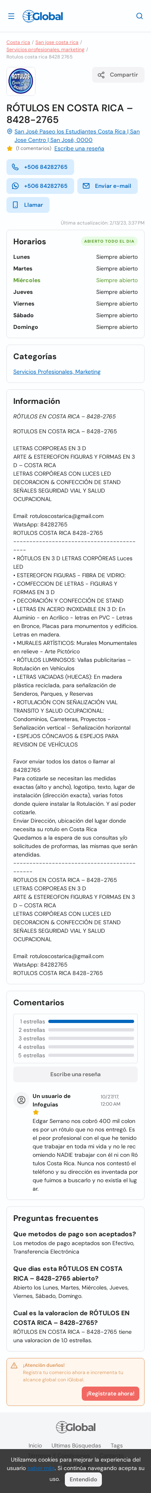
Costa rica (18, 42)
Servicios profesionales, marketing (45, 49)
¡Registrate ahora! (110, 1393)
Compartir (117, 75)
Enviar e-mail (106, 186)
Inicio (35, 1445)
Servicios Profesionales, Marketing (57, 371)
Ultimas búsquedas (76, 1445)
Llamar (27, 205)
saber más (41, 1468)
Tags (117, 1445)
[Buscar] (140, 16)
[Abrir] (11, 16)
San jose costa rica (57, 42)
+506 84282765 (39, 167)
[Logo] (43, 16)
